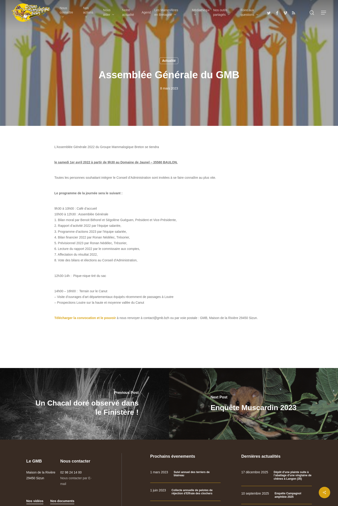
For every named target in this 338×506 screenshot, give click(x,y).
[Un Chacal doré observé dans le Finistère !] (84, 403)
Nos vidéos (35, 500)
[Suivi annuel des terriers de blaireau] (185, 473)
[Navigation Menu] (324, 12)
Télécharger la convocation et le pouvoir (85, 317)
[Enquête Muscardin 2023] (253, 403)
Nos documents (62, 500)
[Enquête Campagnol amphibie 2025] (276, 495)
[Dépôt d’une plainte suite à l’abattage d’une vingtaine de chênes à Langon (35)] (276, 475)
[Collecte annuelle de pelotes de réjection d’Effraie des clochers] (185, 491)
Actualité (169, 60)
